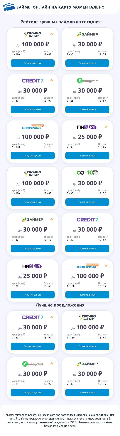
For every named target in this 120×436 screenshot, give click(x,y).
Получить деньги (32, 63)
